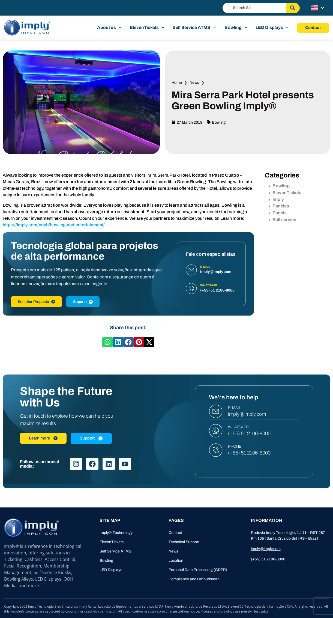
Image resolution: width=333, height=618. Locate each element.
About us (109, 27)
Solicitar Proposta (36, 302)
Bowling (235, 27)
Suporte (83, 302)
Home (177, 83)
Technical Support (184, 542)
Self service (282, 219)
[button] (107, 342)
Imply (276, 199)
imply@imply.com (247, 414)
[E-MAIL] (216, 411)
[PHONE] (216, 450)
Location (176, 560)
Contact (175, 533)
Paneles (279, 206)
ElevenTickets (147, 27)
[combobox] (254, 8)
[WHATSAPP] (216, 431)
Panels (278, 212)
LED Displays (272, 27)
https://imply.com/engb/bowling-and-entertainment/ (54, 224)
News (194, 83)
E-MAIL (234, 408)
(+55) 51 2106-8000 (249, 433)
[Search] (293, 8)
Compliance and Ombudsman (194, 579)
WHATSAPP (238, 427)
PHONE (235, 446)
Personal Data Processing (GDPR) (198, 570)
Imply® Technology (116, 533)
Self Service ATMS (194, 27)
